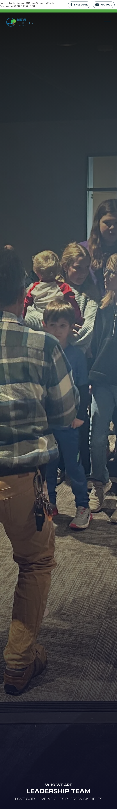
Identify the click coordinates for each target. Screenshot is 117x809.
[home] (18, 22)
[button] (107, 22)
